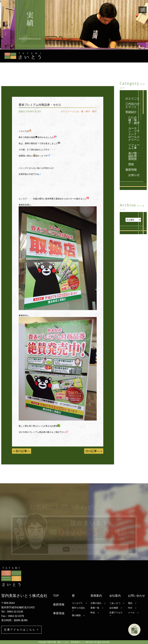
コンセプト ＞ (79, 603)
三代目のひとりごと (132, 105)
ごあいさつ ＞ (117, 603)
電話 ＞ (132, 603)
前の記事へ (23, 451)
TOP (56, 595)
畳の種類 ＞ (78, 615)
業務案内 (96, 595)
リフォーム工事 (134, 147)
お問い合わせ (136, 595)
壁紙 (131, 164)
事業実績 (58, 613)
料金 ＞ (95, 612)
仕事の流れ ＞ (98, 603)
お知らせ (134, 175)
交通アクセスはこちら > (21, 629)
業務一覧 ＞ (97, 608)
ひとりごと (132, 98)
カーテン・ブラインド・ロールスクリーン (134, 134)
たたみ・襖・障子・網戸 (84, 111)
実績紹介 (131, 112)
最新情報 (131, 169)
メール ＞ (133, 612)
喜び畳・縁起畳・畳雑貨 (134, 156)
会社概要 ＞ (116, 608)
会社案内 (115, 595)
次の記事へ (92, 451)
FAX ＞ (132, 608)
